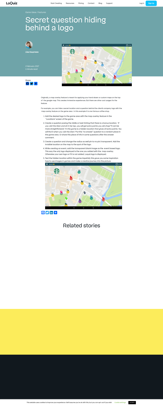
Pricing (81, 3)
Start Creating (56, 3)
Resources (70, 3)
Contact (91, 3)
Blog (100, 3)
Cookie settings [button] (120, 402)
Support (109, 3)
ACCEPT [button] (132, 402)
